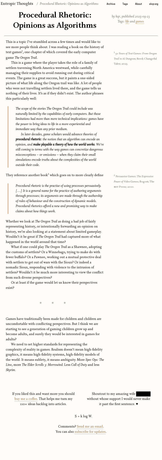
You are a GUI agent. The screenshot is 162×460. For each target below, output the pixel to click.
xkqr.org (153, 4)
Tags (125, 4)
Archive (111, 4)
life (127, 21)
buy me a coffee (25, 399)
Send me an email (90, 427)
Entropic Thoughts (17, 3)
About (138, 4)
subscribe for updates (90, 432)
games (140, 21)
